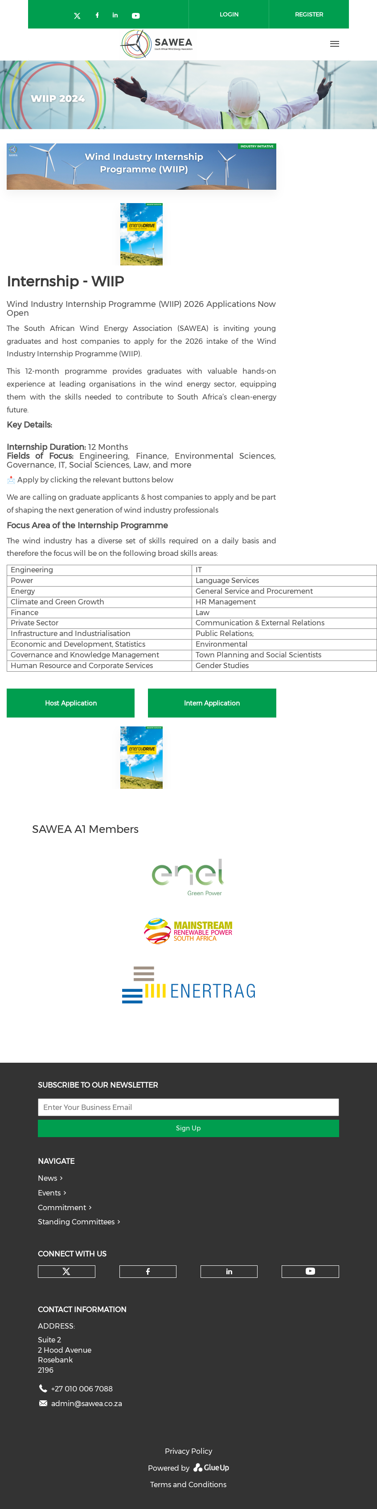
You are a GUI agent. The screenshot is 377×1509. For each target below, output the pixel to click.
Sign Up (188, 1128)
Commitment (62, 1207)
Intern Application (212, 703)
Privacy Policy (188, 1451)
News (47, 1178)
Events (49, 1193)
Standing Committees (76, 1222)
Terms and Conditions (188, 1484)
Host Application (71, 703)
